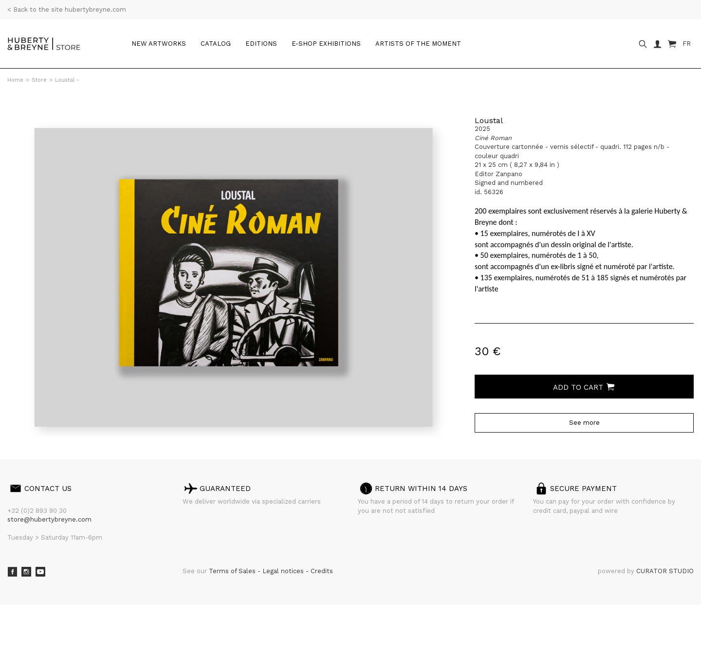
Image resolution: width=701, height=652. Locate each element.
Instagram (26, 572)
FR (687, 43)
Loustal (489, 120)
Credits (322, 571)
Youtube (40, 572)
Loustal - (67, 80)
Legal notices (284, 571)
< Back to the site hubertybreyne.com (66, 9)
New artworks (158, 43)
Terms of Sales (233, 571)
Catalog (216, 43)
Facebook (12, 572)
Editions (261, 43)
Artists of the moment (418, 43)
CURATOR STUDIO (665, 571)
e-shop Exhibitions (326, 43)
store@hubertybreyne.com (49, 519)
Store (39, 80)
